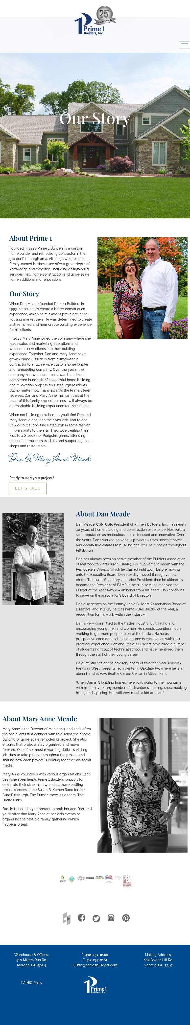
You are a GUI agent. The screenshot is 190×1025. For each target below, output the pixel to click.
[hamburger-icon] (184, 44)
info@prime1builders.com (96, 965)
